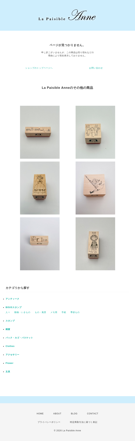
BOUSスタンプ (14, 307)
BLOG (74, 413)
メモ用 (53, 312)
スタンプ (10, 321)
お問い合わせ (96, 68)
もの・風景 (40, 312)
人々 (8, 312)
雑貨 (8, 329)
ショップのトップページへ (39, 68)
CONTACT (92, 413)
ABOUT (57, 413)
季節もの (75, 312)
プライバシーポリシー (49, 422)
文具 (8, 371)
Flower (10, 363)
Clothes (10, 346)
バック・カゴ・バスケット (22, 337)
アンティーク (12, 299)
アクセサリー (12, 354)
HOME (40, 413)
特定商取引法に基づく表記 (83, 422)
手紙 (64, 312)
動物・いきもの (22, 312)
